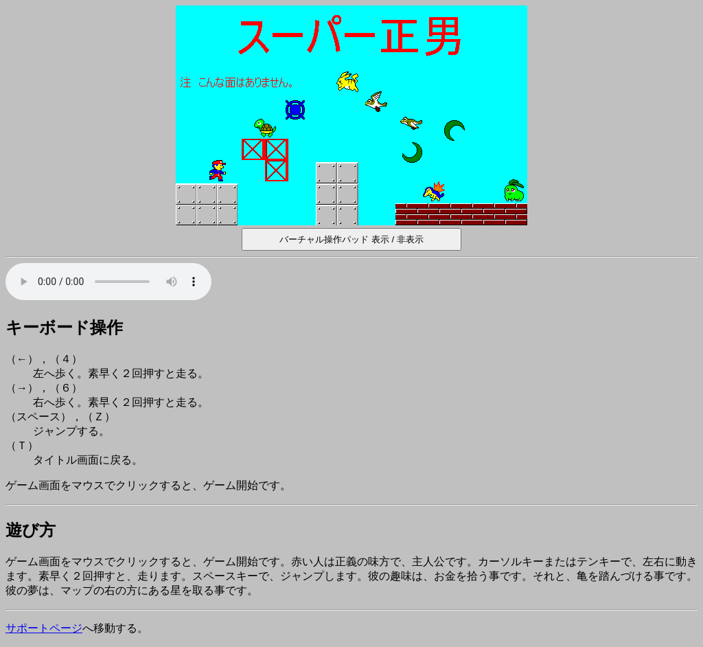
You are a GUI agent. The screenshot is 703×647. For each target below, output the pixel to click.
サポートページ (43, 628)
